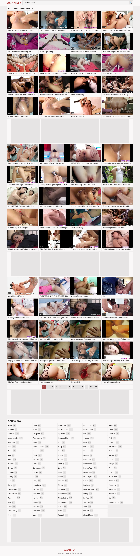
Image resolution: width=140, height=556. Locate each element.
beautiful (13, 463)
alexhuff (12, 429)
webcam (114, 480)
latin (62, 472)
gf (35, 476)
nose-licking (89, 429)
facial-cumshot (41, 446)
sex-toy (88, 497)
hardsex (38, 497)
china (12, 485)
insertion (38, 506)
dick (11, 502)
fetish (37, 455)
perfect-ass (89, 472)
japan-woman (65, 429)
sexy (87, 506)
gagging (38, 459)
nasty (62, 510)
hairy (37, 480)
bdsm (12, 459)
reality (88, 480)
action (12, 425)
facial (37, 442)
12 (91, 387)
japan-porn (64, 425)
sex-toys (88, 502)
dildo (12, 506)
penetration (89, 463)
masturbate (64, 493)
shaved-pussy (90, 515)
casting (12, 476)
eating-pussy (14, 510)
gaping (37, 472)
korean (62, 459)
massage (63, 489)
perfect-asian (90, 468)
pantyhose (89, 459)
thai (112, 438)
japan (37, 515)
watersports (115, 476)
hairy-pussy (39, 485)
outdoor (88, 450)
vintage (113, 463)
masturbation (65, 502)
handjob (38, 489)
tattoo (113, 429)
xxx (112, 497)
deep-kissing (14, 489)
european (38, 433)
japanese (64, 433)
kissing (62, 455)
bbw (11, 455)
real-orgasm (90, 476)
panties (87, 455)
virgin (113, 468)
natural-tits (89, 425)
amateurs (13, 442)
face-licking (39, 438)
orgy (87, 442)
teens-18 (114, 433)
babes (12, 450)
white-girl (114, 493)
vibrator (114, 459)
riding (87, 493)
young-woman (116, 502)
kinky (62, 446)
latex (62, 468)
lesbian (63, 480)
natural (63, 515)
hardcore (38, 493)
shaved (88, 510)
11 (86, 387)
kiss (61, 450)
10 (82, 387)
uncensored (115, 446)
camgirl (12, 468)
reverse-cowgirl (91, 489)
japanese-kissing (66, 438)
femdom (38, 450)
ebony (12, 515)
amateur (13, 433)
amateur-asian (15, 438)
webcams (114, 485)
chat (11, 480)
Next (96, 387)
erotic (37, 425)
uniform (113, 450)
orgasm (88, 438)
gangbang (39, 468)
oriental (88, 446)
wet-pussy (114, 489)
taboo (113, 425)
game (37, 463)
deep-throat (14, 493)
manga (62, 485)
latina (62, 476)
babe (12, 446)
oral (87, 433)
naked (62, 506)
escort (37, 429)
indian (37, 502)
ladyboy (63, 463)
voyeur (113, 472)
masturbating (65, 497)
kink (61, 442)
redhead (88, 485)
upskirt (113, 455)
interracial (39, 510)
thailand (114, 442)
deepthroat (14, 497)
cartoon (12, 472)
